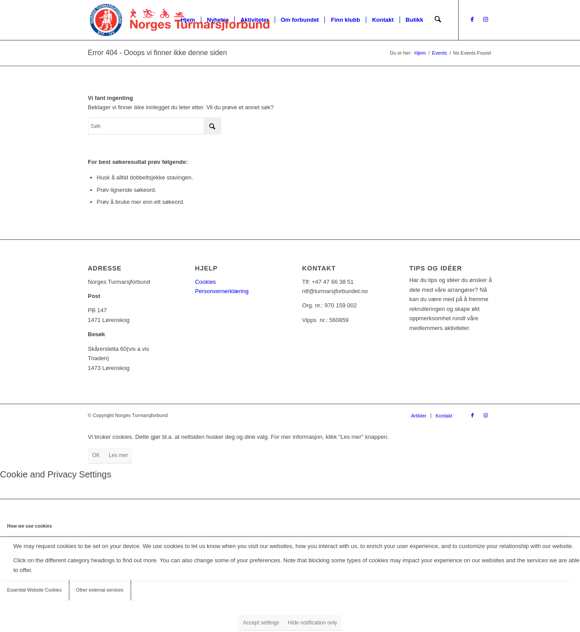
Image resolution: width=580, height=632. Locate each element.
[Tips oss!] (474, 342)
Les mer (118, 455)
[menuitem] (188, 20)
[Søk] (438, 20)
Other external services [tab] (100, 590)
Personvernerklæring (222, 291)
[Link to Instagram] (485, 19)
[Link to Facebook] (472, 19)
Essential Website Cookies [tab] (34, 590)
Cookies (205, 281)
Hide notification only (312, 623)
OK (96, 455)
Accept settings (261, 623)
